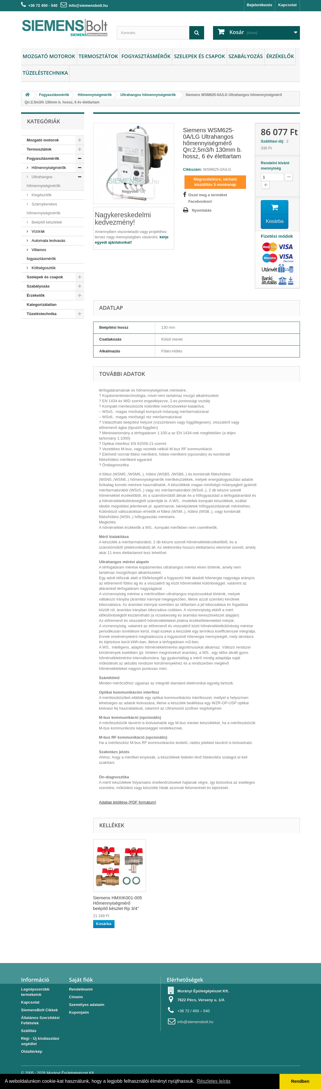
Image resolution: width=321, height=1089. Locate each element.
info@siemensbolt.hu (88, 5)
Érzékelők (280, 56)
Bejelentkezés (259, 5)
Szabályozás (245, 56)
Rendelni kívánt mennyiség (275, 165)
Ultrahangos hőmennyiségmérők (43, 181)
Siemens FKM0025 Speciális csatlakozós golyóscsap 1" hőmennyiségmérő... (114, 905)
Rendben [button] (300, 1081)
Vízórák (38, 231)
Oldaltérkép (31, 1051)
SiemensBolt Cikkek (39, 1010)
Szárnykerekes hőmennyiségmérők (43, 208)
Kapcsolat (287, 5)
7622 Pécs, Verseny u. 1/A (201, 1000)
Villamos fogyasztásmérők (41, 254)
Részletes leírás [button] (214, 1081)
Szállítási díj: (273, 141)
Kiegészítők (41, 195)
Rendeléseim (81, 989)
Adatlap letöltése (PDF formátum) (127, 802)
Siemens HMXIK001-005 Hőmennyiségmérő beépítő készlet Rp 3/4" (183, 903)
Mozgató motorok (49, 56)
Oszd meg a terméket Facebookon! (207, 198)
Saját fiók (81, 979)
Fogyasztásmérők (146, 56)
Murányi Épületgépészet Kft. (71, 1073)
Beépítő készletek (46, 222)
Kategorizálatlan (41, 304)
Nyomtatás (202, 210)
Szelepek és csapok (199, 56)
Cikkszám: (192, 169)
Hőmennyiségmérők (48, 167)
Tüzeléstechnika (45, 72)
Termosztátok (98, 56)
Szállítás (28, 1031)
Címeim (76, 997)
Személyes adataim (86, 1004)
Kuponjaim (79, 1012)
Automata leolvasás (48, 240)
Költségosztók (43, 268)
